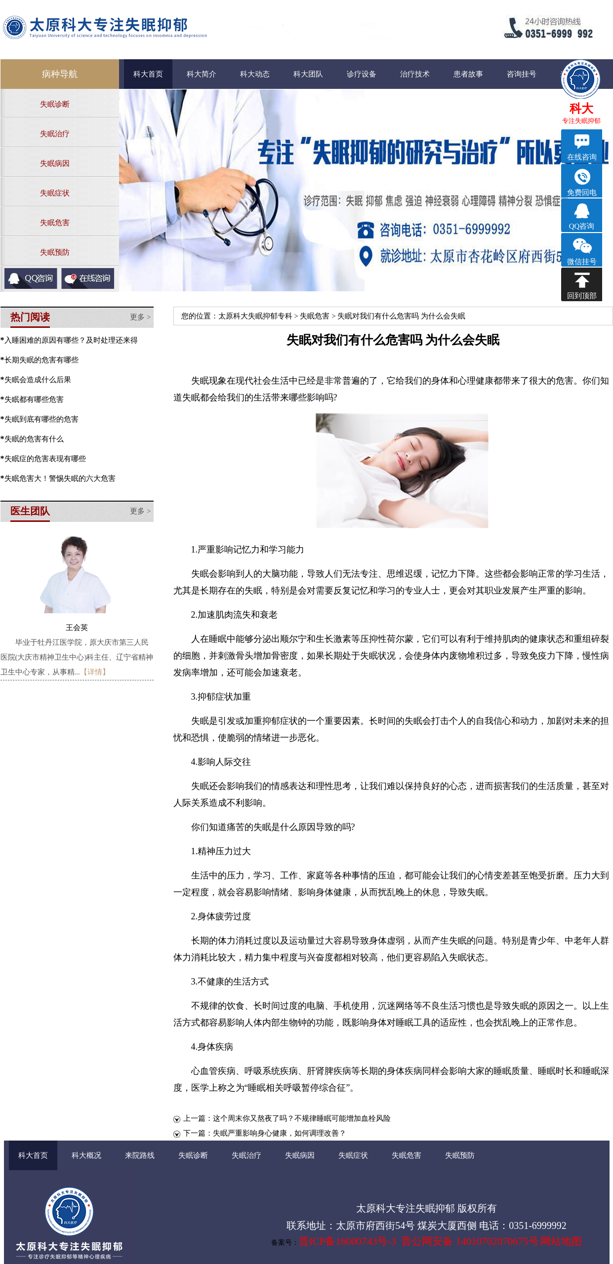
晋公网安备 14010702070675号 (469, 1241)
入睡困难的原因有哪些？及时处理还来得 (71, 340)
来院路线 (140, 1155)
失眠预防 (55, 252)
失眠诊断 (55, 104)
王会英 (77, 628)
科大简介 (201, 74)
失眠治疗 (55, 134)
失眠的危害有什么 (34, 439)
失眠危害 (55, 223)
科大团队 (308, 74)
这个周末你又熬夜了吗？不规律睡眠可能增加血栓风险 (302, 1118)
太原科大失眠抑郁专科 (255, 316)
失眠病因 (55, 163)
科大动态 (255, 74)
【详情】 (95, 672)
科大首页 (148, 74)
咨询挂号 (521, 74)
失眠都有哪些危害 (34, 399)
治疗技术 (415, 74)
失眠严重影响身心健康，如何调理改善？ (279, 1133)
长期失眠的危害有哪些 (41, 360)
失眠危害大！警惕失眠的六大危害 (60, 478)
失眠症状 (55, 193)
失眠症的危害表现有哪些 (45, 459)
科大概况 (86, 1155)
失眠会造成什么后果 (37, 380)
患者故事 (468, 74)
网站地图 (561, 1241)
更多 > (140, 317)
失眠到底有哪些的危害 (41, 419)
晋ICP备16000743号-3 (347, 1241)
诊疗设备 (361, 74)
